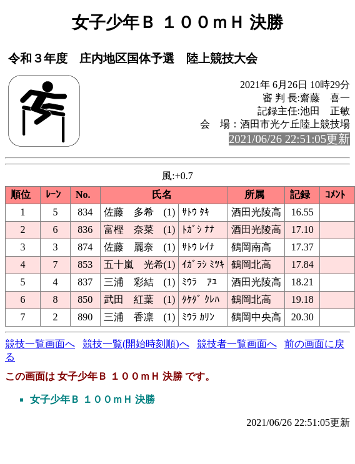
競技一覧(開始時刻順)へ (135, 343)
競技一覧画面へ (40, 343)
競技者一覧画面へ (237, 343)
